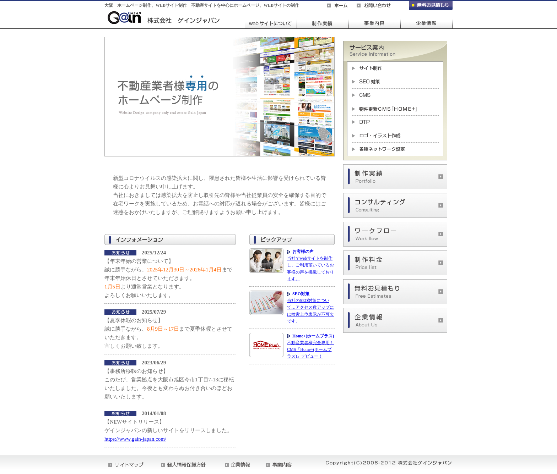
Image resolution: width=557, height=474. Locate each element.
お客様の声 (303, 251)
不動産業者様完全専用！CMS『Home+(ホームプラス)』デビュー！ (310, 349)
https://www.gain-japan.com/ (135, 439)
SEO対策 (300, 293)
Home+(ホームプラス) (313, 336)
